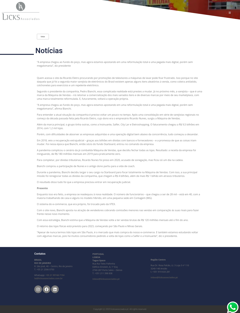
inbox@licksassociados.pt (106, 278)
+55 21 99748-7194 (54, 275)
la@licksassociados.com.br (48, 278)
